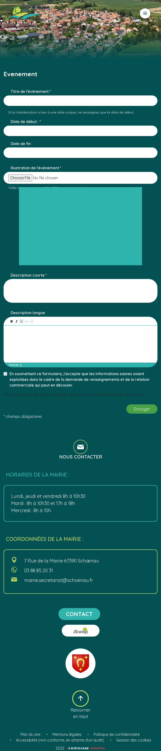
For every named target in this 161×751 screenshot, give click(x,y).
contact (79, 614)
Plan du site (30, 734)
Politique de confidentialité (117, 734)
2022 (81, 748)
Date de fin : (22, 143)
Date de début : (25, 121)
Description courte (28, 275)
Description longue (28, 312)
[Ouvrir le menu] (145, 13)
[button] (11, 321)
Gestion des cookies (133, 740)
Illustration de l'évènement (35, 167)
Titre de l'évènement (30, 91)
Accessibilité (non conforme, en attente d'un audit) (60, 740)
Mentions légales (66, 734)
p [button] (21, 365)
